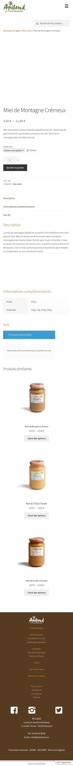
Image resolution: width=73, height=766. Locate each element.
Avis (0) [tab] (6, 215)
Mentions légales (56, 749)
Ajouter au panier (15, 167)
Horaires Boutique (36, 652)
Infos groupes (36, 634)
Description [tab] (9, 198)
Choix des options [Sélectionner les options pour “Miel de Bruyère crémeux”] (37, 438)
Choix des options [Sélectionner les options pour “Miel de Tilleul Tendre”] (37, 515)
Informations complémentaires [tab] (19, 206)
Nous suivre (36, 686)
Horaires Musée (36, 656)
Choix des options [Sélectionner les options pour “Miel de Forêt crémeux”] (37, 592)
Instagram (36, 693)
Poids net (8, 146)
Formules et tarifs (36, 638)
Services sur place (36, 675)
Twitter (36, 697)
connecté (27, 350)
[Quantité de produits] (11, 160)
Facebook (36, 689)
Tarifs (36, 662)
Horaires (36, 648)
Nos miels (27, 30)
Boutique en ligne (11, 30)
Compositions (36, 628)
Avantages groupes (36, 642)
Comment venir (36, 669)
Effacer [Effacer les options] (33, 150)
